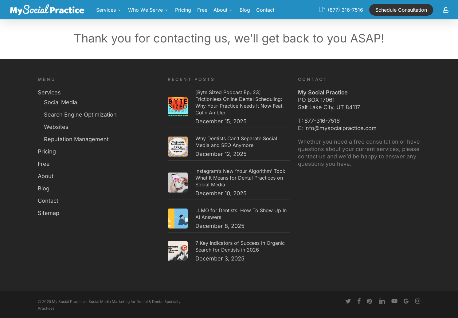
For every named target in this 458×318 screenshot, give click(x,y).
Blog (43, 188)
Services (49, 92)
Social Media (60, 102)
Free (44, 164)
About (45, 176)
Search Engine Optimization (80, 114)
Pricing (47, 151)
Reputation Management (76, 139)
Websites (56, 127)
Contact (48, 200)
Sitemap (48, 213)
